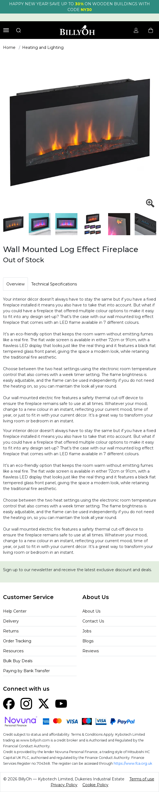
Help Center (15, 611)
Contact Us (93, 621)
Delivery (11, 621)
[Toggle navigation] (6, 30)
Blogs (87, 641)
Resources (13, 650)
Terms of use (141, 779)
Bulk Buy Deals (17, 660)
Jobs (86, 631)
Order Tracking (17, 641)
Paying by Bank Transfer (26, 670)
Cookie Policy (95, 784)
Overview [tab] (15, 284)
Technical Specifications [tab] (54, 284)
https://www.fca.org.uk (133, 763)
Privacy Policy (64, 784)
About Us (91, 611)
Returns (11, 631)
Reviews (90, 650)
